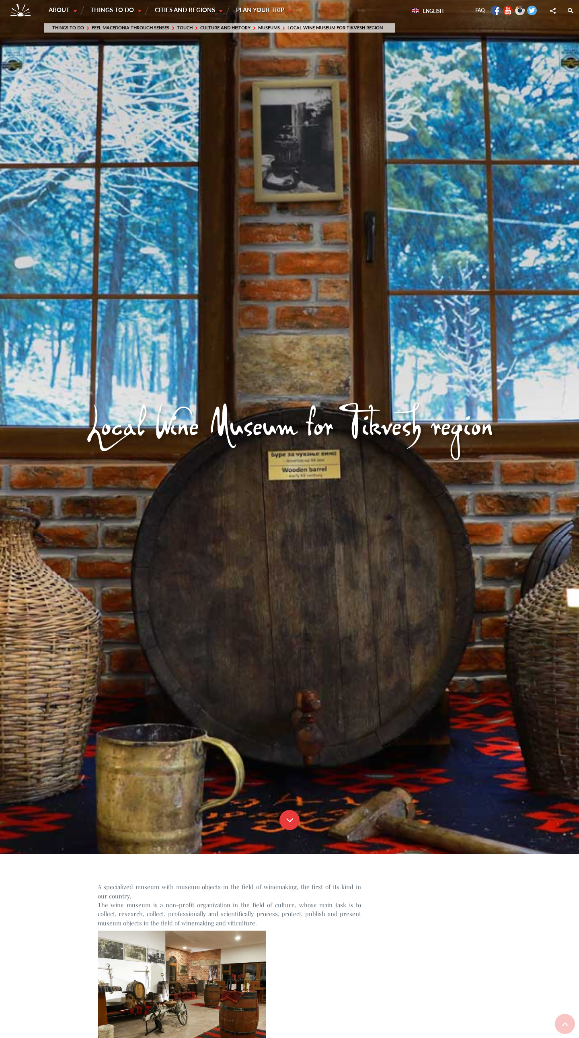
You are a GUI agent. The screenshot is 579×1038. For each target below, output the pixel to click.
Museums (269, 28)
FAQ (480, 10)
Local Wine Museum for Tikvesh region (335, 28)
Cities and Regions (186, 10)
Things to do (113, 10)
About (59, 10)
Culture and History (225, 28)
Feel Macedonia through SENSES (130, 28)
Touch (185, 28)
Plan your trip (262, 10)
